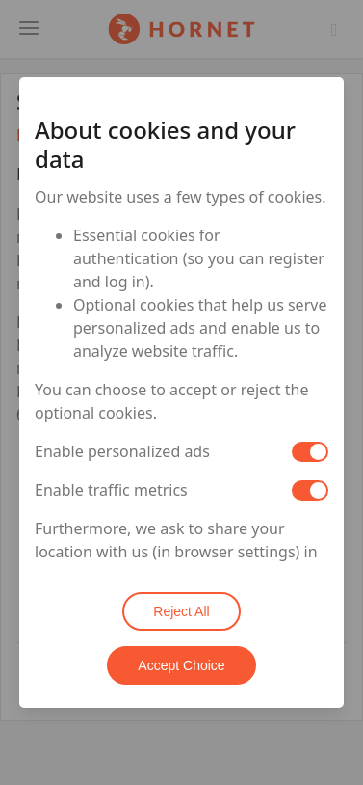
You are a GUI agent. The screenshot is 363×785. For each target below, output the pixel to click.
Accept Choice (181, 665)
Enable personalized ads (122, 451)
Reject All (181, 611)
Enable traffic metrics (111, 490)
